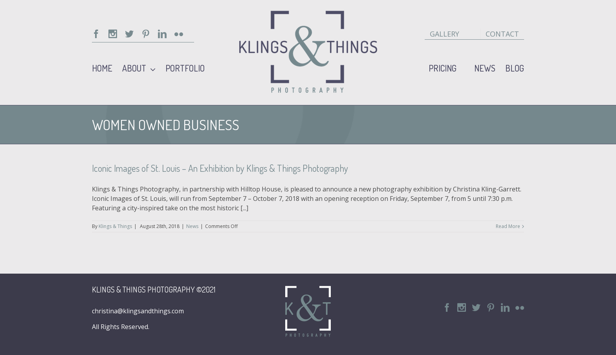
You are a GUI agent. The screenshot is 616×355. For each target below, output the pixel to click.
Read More (508, 226)
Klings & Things (115, 226)
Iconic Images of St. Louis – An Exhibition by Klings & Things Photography (220, 168)
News (192, 226)
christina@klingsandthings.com (138, 311)
